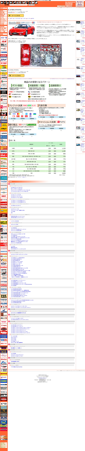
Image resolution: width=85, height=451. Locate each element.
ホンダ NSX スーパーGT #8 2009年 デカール (18, 200)
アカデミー (3, 56)
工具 (27, 2)
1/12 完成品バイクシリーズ (18, 252)
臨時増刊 (17, 365)
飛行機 (5, 2)
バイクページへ (3, 17)
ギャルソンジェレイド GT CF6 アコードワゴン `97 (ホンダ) (20, 190)
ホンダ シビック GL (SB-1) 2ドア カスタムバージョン (19, 240)
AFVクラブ (3, 103)
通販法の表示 (3, 447)
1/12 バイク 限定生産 (17, 287)
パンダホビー (3, 271)
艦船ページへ (3, 14)
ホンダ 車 (28, 18)
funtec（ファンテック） (3, 289)
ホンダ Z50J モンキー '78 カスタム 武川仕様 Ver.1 (19, 273)
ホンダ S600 (13, 211)
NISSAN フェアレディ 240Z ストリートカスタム (83, 146)
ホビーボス (3, 340)
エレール (3, 125)
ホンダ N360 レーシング (15, 341)
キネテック (3, 144)
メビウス (3, 373)
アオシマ (12, 185)
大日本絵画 (3, 219)
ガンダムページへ (3, 19)
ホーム (58, 370)
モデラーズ (3, 381)
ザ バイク (15, 256)
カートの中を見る (68, 6)
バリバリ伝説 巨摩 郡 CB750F (16, 274)
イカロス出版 (3, 78)
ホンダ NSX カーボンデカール (16, 205)
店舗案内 (80, 6)
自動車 (61, 370)
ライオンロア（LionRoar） (3, 411)
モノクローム (3, 392)
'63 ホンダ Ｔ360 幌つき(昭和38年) (17, 342)
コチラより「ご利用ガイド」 (22, 177)
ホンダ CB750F (13, 353)
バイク (14, 2)
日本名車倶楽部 (17, 359)
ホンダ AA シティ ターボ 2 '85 (16, 194)
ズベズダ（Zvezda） (3, 210)
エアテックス (3, 96)
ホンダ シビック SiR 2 (14, 224)
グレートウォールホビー (3, 151)
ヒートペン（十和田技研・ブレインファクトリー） (3, 274)
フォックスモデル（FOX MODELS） (3, 296)
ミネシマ (3, 363)
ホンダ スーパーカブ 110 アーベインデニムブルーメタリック (21, 307)
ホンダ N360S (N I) (14, 235)
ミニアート (3, 359)
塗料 (23, 2)
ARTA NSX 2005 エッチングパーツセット (17, 217)
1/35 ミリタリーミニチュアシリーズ (19, 346)
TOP (5, 4)
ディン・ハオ (3, 230)
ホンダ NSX (24, 18)
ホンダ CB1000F (13, 285)
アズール (3, 59)
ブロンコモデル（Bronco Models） (3, 311)
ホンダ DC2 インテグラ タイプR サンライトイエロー (19, 331)
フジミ (12, 244)
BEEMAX (3, 278)
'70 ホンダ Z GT (13, 338)
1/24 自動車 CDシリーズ (18, 222)
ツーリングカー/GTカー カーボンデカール (21, 203)
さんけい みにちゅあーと (3, 174)
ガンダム (20, 2)
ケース (33, 2)
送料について (3, 446)
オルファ (3, 128)
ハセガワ (12, 222)
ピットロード (3, 282)
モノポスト (3, 395)
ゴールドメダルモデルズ (3, 162)
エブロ (3, 121)
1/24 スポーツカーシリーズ (15, 11)
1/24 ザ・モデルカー (17, 193)
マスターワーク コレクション (18, 219)
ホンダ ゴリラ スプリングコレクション (17, 354)
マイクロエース (13, 334)
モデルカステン (3, 388)
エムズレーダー (3, 436)
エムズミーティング (3, 439)
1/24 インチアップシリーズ (18, 244)
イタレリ (3, 81)
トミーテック (3, 241)
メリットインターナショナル (3, 377)
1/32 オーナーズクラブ (20, 334)
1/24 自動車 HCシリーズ (18, 226)
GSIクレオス (3, 178)
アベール (3, 67)
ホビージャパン (3, 332)
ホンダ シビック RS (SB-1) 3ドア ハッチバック (18, 229)
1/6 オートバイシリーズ (17, 351)
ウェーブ (3, 88)
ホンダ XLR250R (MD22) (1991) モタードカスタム (19, 295)
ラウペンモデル (3, 418)
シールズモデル (3, 181)
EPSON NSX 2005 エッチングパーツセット (18, 216)
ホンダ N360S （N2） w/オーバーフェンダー (18, 236)
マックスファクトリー (14, 311)
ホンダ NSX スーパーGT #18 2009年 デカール (18, 202)
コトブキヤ (3, 166)
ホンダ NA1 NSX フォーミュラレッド (17, 326)
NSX (11, 18)
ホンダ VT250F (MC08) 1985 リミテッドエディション (19, 292)
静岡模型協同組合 (3, 185)
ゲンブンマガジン (3, 159)
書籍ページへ (3, 34)
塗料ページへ (3, 26)
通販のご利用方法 (80, 1)
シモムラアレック (3, 192)
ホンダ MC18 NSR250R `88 (15, 260)
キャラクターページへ (3, 20)
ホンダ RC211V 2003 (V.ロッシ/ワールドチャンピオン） (20, 319)
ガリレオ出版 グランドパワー (3, 148)
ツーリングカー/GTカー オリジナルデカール (22, 199)
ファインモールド (3, 285)
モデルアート (13, 365)
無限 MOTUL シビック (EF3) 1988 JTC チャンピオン (19, 241)
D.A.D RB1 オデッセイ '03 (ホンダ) (16, 187)
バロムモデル (3, 263)
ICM (3, 41)
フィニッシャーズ (3, 292)
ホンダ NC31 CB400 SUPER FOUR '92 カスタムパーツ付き (20, 270)
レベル (12, 316)
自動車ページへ (3, 15)
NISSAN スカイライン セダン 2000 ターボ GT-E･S (83, 49)
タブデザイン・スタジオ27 (3, 222)
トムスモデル (3, 244)
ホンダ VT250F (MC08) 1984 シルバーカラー (18, 294)
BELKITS (3, 318)
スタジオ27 (13, 199)
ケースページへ (3, 31)
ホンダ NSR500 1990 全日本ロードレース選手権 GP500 (20, 290)
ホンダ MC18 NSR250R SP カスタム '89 (17, 269)
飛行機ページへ (3, 12)
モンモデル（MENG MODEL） (3, 399)
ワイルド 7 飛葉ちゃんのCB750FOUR (17, 275)
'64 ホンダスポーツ (14, 337)
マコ (3, 348)
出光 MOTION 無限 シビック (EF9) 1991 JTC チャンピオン (20, 237)
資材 (30, 2)
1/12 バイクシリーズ (17, 298)
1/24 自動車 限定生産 (17, 232)
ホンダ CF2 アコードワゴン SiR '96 (16, 197)
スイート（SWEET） (3, 196)
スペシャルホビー (3, 207)
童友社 (3, 233)
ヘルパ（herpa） (3, 322)
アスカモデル (3, 63)
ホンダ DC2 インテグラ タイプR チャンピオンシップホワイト (21, 327)
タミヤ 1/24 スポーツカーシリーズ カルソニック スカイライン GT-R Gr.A (20, 78)
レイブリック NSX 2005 (15, 221)
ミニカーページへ (3, 22)
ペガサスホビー (3, 314)
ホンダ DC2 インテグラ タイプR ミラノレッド (18, 330)
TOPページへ (3, 8)
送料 (80, 3)
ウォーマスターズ (3, 92)
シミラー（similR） (3, 189)
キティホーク (3, 140)
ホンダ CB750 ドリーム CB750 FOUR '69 (17, 257)
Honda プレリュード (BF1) (82, 59)
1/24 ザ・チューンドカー (18, 185)
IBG (3, 45)
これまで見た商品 (61, 6)
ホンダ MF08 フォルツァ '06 (15, 264)
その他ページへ (3, 24)
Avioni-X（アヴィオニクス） (3, 48)
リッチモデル (3, 422)
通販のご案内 (3, 444)
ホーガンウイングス (3, 325)
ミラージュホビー (3, 366)
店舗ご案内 (3, 443)
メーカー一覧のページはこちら (3, 37)
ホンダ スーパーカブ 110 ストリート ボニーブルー (19, 306)
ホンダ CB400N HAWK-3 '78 (15, 266)
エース (3, 110)
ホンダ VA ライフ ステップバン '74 (16, 196)
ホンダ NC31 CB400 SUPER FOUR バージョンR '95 (19, 268)
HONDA (32, 18)
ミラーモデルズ (3, 370)
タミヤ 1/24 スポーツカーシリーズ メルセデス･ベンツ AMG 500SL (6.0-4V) (62, 78)
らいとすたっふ (3, 414)
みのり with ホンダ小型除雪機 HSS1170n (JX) (18, 312)
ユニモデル (3, 404)
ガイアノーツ (3, 133)
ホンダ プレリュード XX (82, 76)
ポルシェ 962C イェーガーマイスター (83, 85)
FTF (3, 114)
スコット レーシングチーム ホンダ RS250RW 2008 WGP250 (20, 291)
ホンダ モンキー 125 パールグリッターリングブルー (19, 254)
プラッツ (3, 307)
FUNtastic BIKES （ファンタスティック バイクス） (22, 316)
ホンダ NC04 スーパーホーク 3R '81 (17, 261)
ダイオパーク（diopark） (3, 215)
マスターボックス (3, 352)
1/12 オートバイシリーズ (18, 278)
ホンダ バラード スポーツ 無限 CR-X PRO (17, 210)
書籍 (36, 2)
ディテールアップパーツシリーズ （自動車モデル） (22, 214)
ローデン (3, 429)
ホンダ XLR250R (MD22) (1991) (16, 302)
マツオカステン (3, 355)
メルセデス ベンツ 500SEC (83, 67)
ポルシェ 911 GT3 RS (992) (83, 119)
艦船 (8, 2)
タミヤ (9, 71)
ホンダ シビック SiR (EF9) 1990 (16, 230)
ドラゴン (3, 248)
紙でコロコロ (3, 137)
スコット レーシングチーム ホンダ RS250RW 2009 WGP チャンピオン (22, 300)
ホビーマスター (3, 343)
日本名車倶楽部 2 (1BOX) (15, 361)
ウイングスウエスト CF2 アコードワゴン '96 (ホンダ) (19, 191)
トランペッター (3, 251)
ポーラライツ (3, 329)
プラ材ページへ (3, 30)
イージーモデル (3, 74)
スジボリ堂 (3, 200)
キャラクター (17, 2)
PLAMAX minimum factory (23, 311)
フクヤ (3, 300)
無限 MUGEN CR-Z (14, 247)
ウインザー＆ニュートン (3, 85)
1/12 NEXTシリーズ (17, 304)
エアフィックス (3, 99)
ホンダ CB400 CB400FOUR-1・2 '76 (17, 265)
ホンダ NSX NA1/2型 (17, 18)
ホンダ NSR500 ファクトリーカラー (17, 281)
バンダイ (3, 267)
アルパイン (3, 70)
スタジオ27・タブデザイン (3, 203)
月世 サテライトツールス (3, 155)
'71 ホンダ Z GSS (14, 336)
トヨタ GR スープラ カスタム (83, 101)
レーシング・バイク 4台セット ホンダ (17, 318)
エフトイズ (13, 359)
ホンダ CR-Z (13, 246)
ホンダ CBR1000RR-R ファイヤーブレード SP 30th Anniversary (21, 284)
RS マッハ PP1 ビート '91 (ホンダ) (16, 188)
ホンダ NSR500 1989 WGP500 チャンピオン (18, 301)
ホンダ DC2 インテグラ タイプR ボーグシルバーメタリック (20, 332)
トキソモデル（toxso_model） (3, 237)
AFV (3, 11)
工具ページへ (3, 28)
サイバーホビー (3, 170)
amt (3, 107)
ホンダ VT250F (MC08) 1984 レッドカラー (18, 296)
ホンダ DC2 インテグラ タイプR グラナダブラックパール (20, 328)
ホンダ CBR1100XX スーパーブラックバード (18, 280)
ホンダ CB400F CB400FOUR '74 (16, 259)
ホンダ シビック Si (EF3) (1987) (16, 239)
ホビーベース (3, 336)
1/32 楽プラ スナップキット (18, 323)
